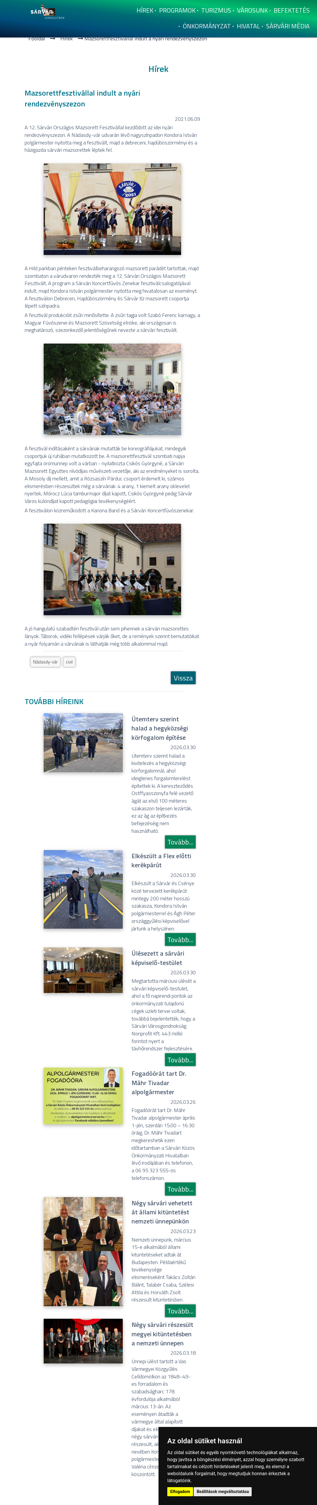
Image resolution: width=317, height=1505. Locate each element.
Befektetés (292, 10)
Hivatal (248, 26)
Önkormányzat (207, 26)
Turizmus (216, 10)
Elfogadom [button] (180, 1491)
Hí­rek (145, 10)
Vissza (183, 678)
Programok (177, 10)
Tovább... (180, 842)
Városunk (252, 10)
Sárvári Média (288, 26)
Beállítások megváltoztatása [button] (223, 1491)
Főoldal (36, 38)
